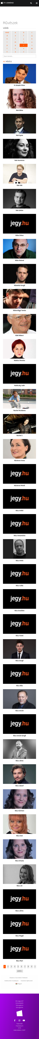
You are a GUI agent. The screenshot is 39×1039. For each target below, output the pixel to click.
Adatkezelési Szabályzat (11, 980)
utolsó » (19, 971)
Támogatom (19, 1005)
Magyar (19, 983)
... (31, 52)
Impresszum (19, 1026)
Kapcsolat (20, 1023)
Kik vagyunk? (19, 1001)
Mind (7, 32)
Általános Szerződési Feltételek (18, 977)
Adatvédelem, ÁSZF (19, 1030)
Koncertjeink (19, 1003)
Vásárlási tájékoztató (27, 980)
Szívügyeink (19, 1007)
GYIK (19, 1028)
